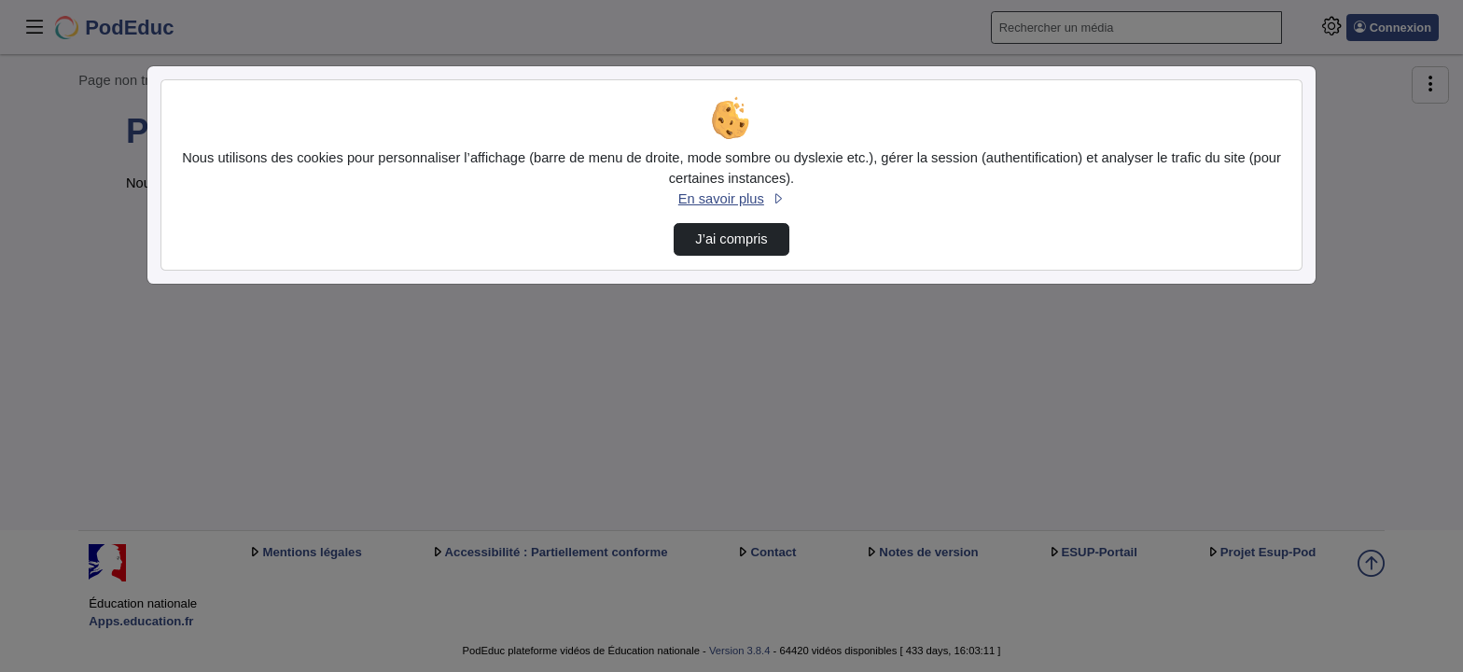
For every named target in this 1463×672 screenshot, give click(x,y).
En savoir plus (731, 199)
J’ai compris (731, 238)
